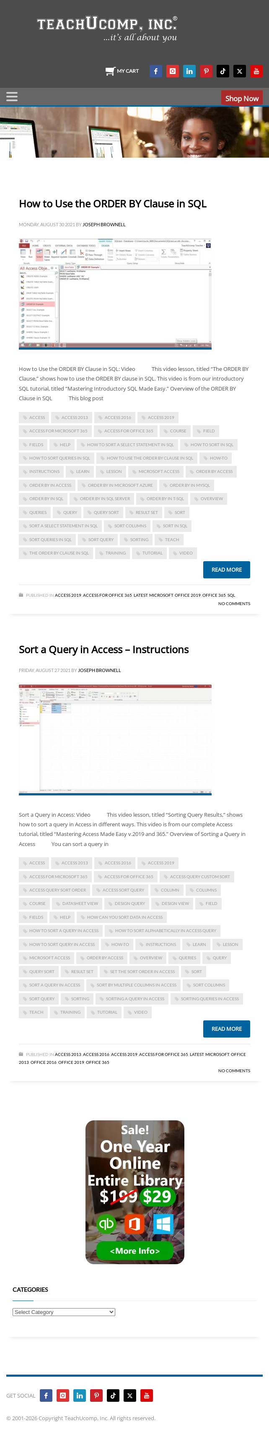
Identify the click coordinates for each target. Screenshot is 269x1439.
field (209, 430)
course (178, 430)
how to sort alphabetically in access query (165, 930)
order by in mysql (190, 485)
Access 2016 (118, 417)
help (65, 444)
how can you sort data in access (125, 917)
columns (206, 889)
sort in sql (175, 525)
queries (38, 512)
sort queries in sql (50, 539)
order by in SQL (46, 498)
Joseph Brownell (104, 224)
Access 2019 (161, 417)
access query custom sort (200, 876)
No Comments (234, 603)
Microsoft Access (159, 471)
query (70, 512)
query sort (106, 512)
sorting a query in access (135, 998)
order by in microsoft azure (120, 485)
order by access (214, 471)
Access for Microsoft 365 (58, 430)
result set (147, 512)
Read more (227, 569)
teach (172, 539)
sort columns (130, 525)
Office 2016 (44, 1062)
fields (36, 444)
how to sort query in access (62, 944)
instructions (44, 471)
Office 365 (214, 595)
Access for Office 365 (128, 430)
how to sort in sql (212, 444)
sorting (139, 539)
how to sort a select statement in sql (130, 444)
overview (212, 498)
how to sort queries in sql (59, 457)
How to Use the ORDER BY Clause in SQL (113, 203)
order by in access (50, 485)
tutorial (152, 552)
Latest (140, 595)
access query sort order (57, 889)
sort (180, 512)
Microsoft (161, 595)
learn (83, 471)
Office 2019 (188, 595)
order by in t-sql (165, 498)
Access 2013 (68, 1054)
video (186, 552)
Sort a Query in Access (54, 984)
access (37, 417)
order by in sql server (105, 498)
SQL (231, 595)
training (116, 552)
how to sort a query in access (63, 930)
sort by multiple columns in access (136, 984)
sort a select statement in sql (63, 525)
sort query (101, 539)
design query (130, 903)
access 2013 (75, 417)
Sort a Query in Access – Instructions (104, 649)
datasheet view (80, 903)
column (170, 889)
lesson (114, 471)
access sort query (123, 889)
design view (175, 903)
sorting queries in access (210, 998)
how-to (219, 457)
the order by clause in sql (59, 552)
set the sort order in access (142, 971)
